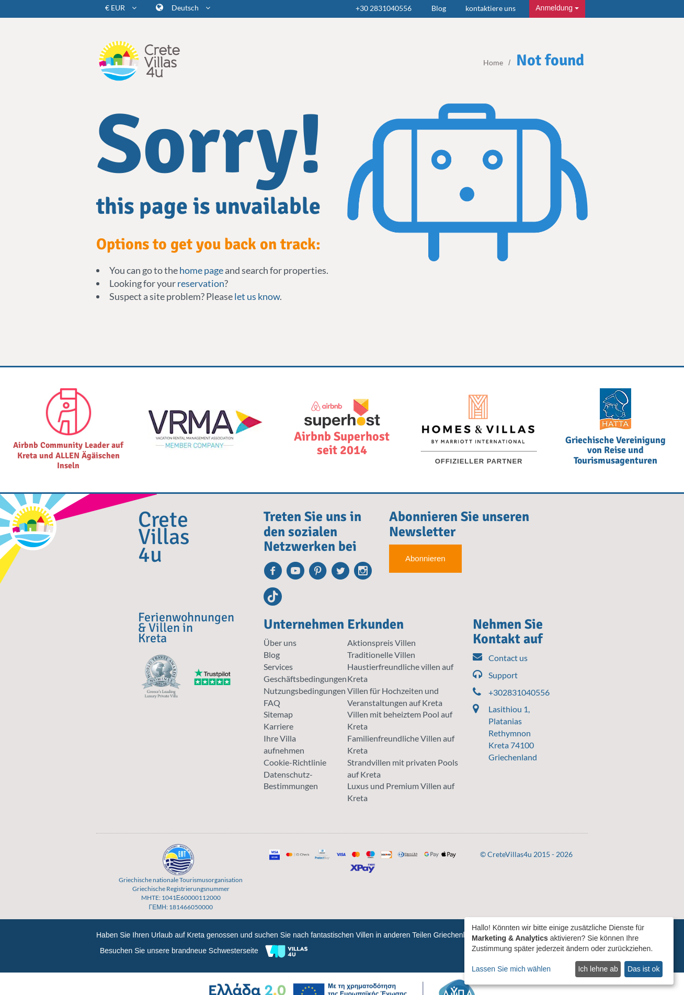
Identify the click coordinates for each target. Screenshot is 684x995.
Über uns (280, 642)
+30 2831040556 (384, 8)
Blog (438, 8)
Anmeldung (557, 8)
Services (278, 667)
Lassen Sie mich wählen (511, 969)
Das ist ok (643, 969)
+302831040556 (509, 693)
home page (201, 270)
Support (495, 675)
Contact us (500, 658)
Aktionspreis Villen (381, 642)
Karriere (278, 726)
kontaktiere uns (490, 8)
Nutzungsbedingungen (305, 691)
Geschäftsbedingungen (305, 679)
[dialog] (569, 951)
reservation (200, 283)
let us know (257, 296)
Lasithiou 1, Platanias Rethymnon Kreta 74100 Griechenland (512, 732)
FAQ (272, 703)
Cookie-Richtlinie (295, 762)
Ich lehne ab (598, 969)
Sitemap (278, 714)
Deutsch (191, 7)
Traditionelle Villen (381, 655)
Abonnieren (425, 558)
